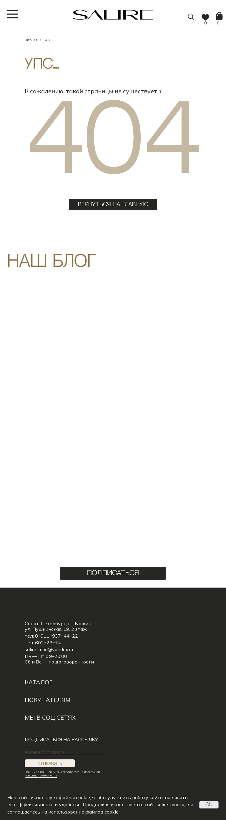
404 (47, 40)
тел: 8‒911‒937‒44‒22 (51, 636)
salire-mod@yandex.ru (49, 649)
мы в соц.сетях (50, 717)
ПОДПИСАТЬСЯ (113, 573)
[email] (66, 752)
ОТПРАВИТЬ (49, 763)
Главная (31, 40)
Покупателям (47, 699)
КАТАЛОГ (38, 682)
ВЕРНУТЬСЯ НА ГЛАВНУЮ (113, 204)
